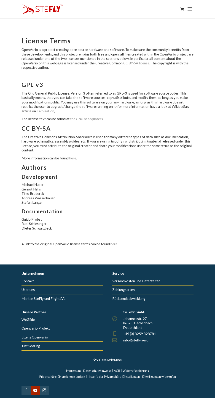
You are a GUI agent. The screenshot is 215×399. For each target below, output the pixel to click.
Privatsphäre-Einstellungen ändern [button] (62, 376)
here (72, 158)
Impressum (73, 371)
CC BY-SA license (136, 63)
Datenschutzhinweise (97, 371)
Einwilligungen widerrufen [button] (159, 376)
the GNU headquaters (86, 119)
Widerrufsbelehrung (136, 371)
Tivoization (45, 111)
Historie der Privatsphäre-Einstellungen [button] (114, 376)
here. (114, 244)
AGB (117, 371)
